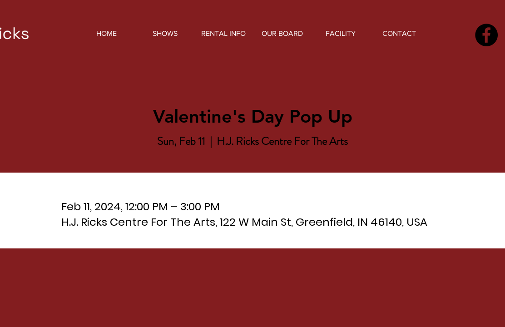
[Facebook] (486, 35)
